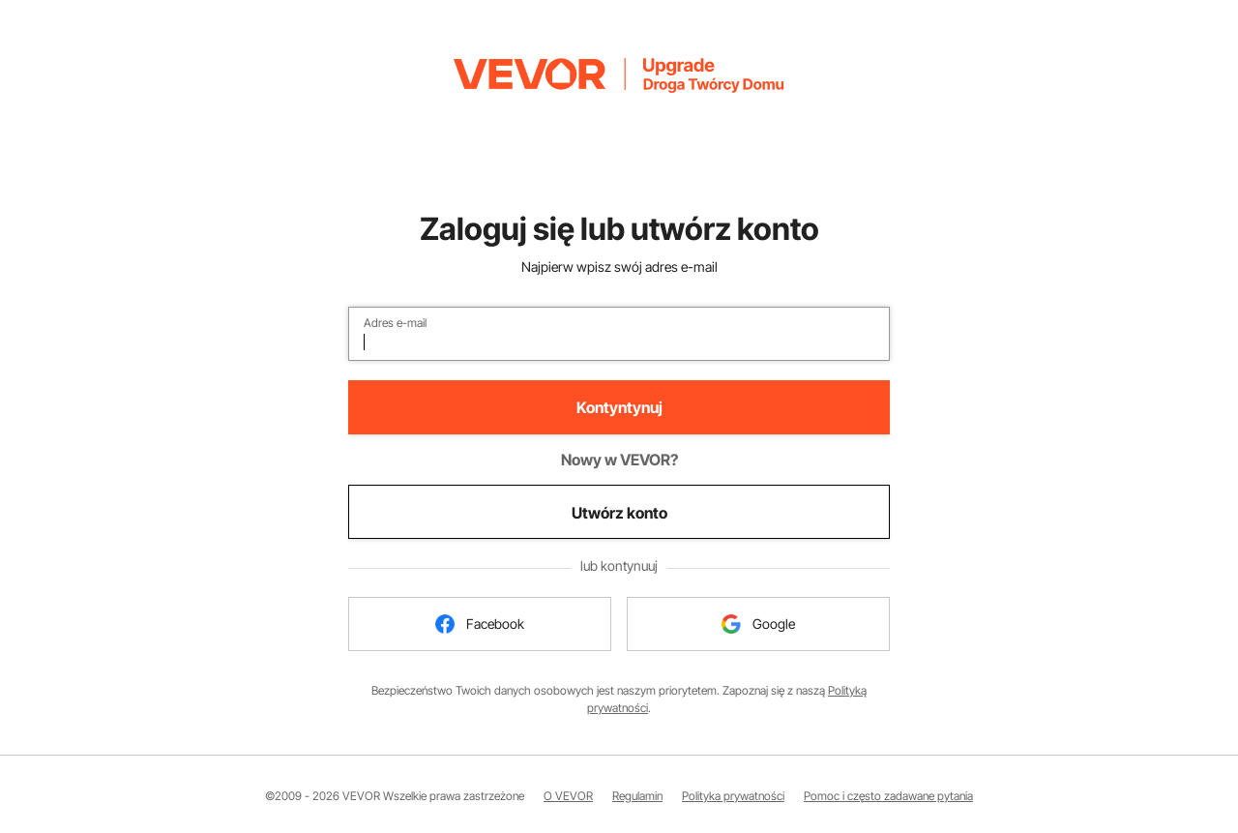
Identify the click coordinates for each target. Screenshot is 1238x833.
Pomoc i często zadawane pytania (888, 795)
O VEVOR (568, 795)
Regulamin (637, 795)
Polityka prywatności (733, 795)
